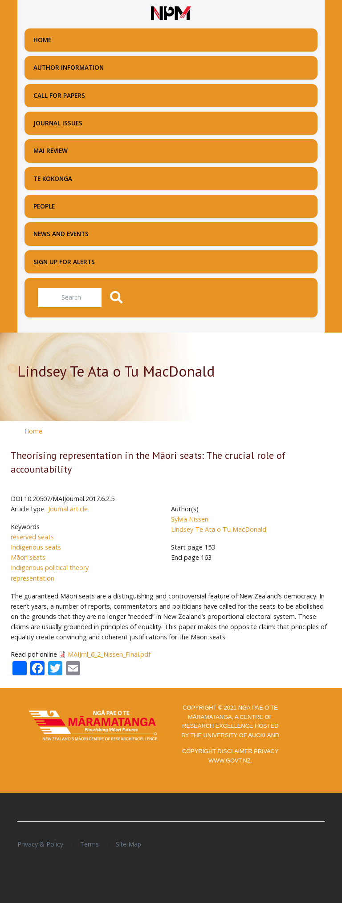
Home (33, 431)
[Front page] (171, 13)
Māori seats (28, 557)
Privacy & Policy (40, 844)
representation (32, 578)
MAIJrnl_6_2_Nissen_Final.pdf (109, 654)
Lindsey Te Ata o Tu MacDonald (218, 529)
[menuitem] (171, 40)
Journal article (68, 509)
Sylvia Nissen (189, 519)
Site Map (128, 844)
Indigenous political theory (50, 567)
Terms (89, 844)
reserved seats (32, 537)
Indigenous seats (36, 547)
